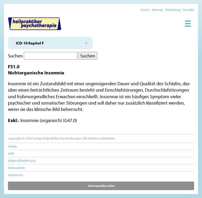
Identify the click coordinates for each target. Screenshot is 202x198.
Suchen (15, 56)
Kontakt (188, 10)
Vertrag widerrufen (101, 186)
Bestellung (173, 10)
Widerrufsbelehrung (21, 161)
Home (145, 10)
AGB (11, 153)
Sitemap (157, 10)
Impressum (15, 175)
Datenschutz (16, 168)
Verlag (12, 146)
